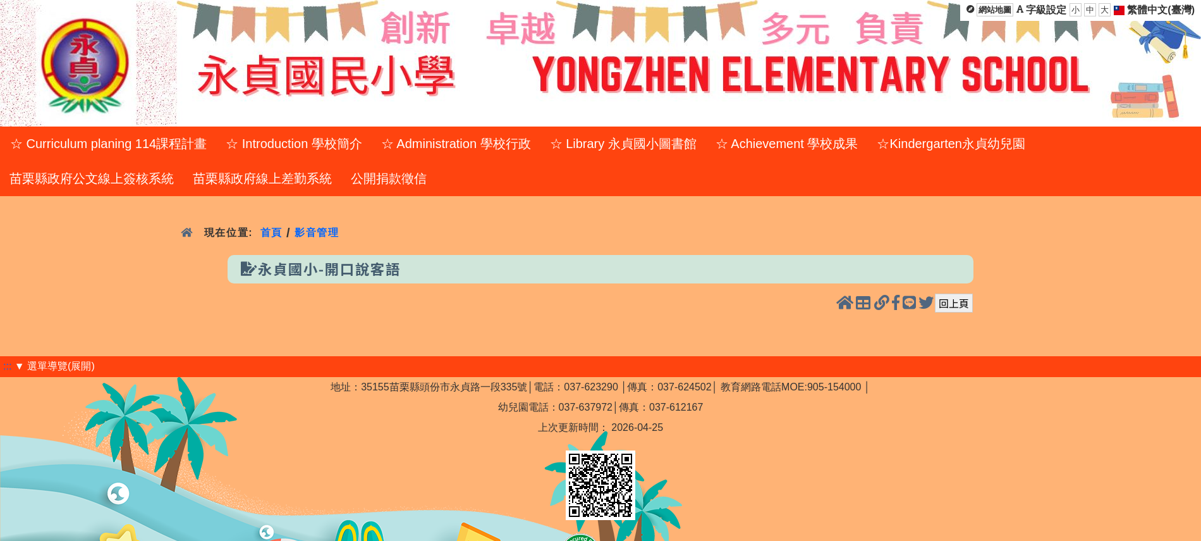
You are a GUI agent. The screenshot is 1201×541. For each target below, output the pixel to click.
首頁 (271, 232)
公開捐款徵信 (389, 178)
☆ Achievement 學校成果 (787, 144)
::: (7, 366)
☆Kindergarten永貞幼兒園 (951, 144)
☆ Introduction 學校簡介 (294, 144)
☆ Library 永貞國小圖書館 (623, 144)
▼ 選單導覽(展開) (55, 366)
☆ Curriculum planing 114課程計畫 (108, 144)
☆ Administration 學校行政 (456, 144)
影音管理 (317, 232)
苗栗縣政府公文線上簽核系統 (91, 178)
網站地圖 (994, 10)
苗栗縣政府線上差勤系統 (262, 178)
